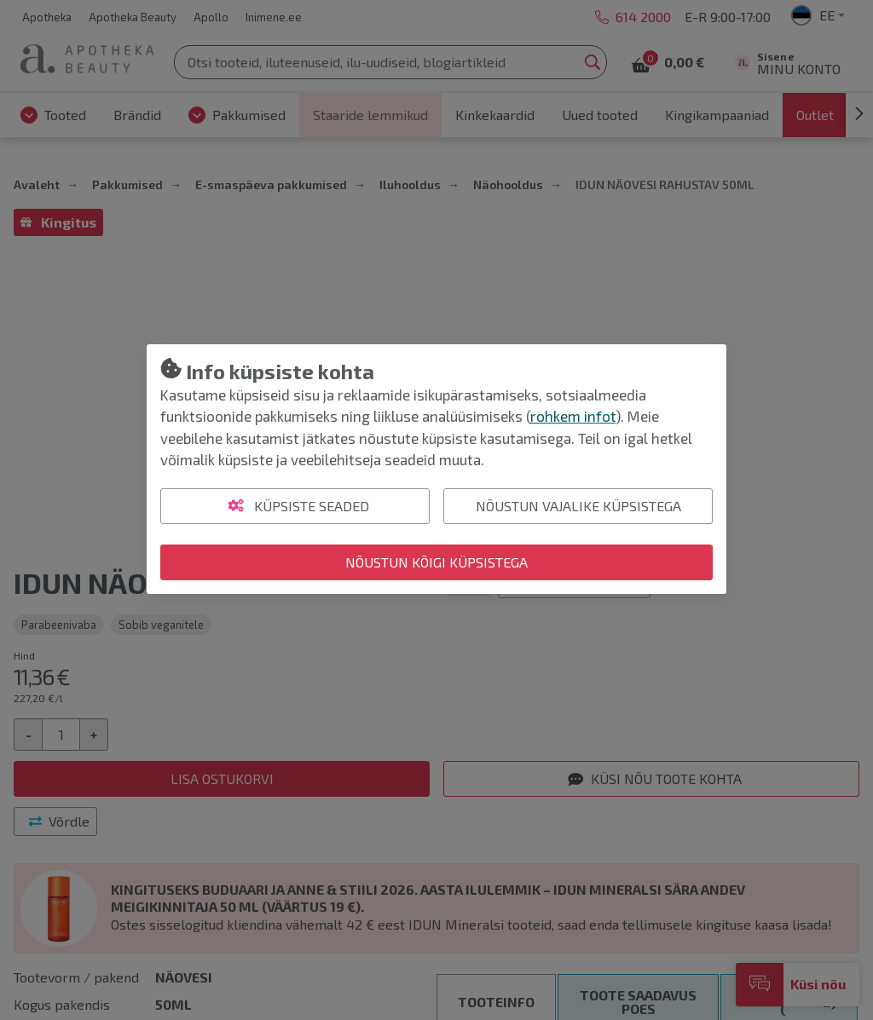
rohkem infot (573, 415)
